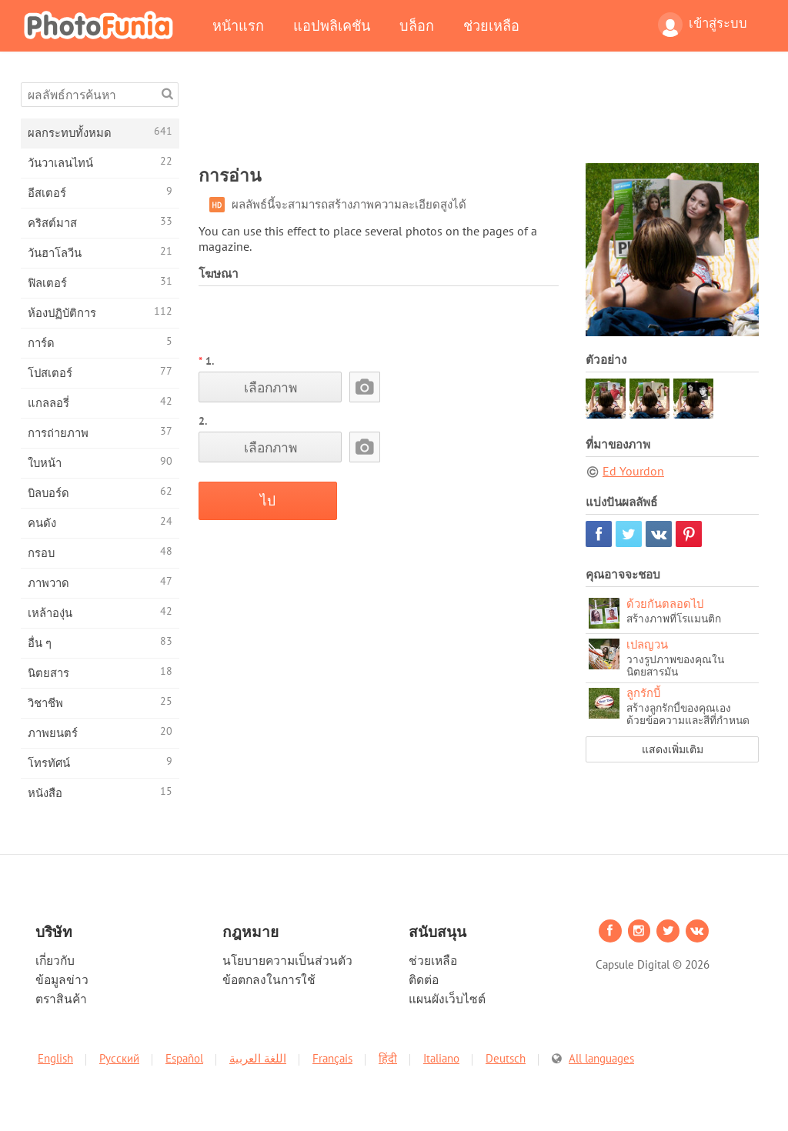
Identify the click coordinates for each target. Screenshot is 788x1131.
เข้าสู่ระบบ (702, 24)
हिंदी (388, 1058)
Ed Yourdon (633, 471)
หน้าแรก (238, 25)
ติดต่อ (424, 979)
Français (332, 1058)
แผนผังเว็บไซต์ (447, 998)
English (55, 1058)
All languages (601, 1058)
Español (184, 1058)
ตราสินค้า (61, 998)
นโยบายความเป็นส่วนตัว (287, 960)
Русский (119, 1058)
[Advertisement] (479, 117)
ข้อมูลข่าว (61, 979)
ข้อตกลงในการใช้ (269, 979)
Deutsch (506, 1058)
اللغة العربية (257, 1058)
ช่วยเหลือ (491, 25)
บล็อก (416, 25)
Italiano (441, 1058)
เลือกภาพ (270, 387)
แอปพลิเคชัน (331, 25)
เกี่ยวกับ (55, 960)
